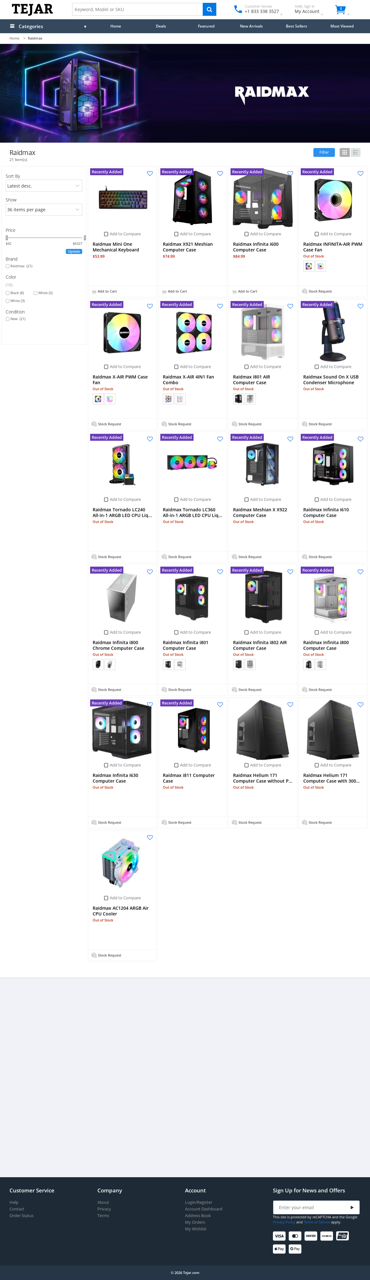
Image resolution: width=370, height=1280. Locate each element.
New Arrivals (251, 25)
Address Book (198, 1216)
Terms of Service (317, 1222)
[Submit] (352, 1207)
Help (13, 1202)
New (17, 319)
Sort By (13, 176)
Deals (161, 25)
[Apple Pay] (280, 1249)
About (103, 1202)
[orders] (44, 186)
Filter (324, 152)
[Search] (209, 9)
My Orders (195, 1222)
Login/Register (198, 1202)
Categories (31, 26)
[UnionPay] (343, 1236)
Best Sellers (296, 25)
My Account (312, 10)
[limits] (44, 210)
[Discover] (327, 1236)
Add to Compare (125, 234)
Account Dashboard (203, 1209)
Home (115, 25)
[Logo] (32, 14)
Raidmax (21, 266)
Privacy (104, 1209)
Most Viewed (342, 25)
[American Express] (312, 1236)
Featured (206, 25)
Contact (16, 1209)
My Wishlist (196, 1229)
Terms (103, 1216)
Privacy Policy (284, 1222)
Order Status (21, 1216)
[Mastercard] (296, 1236)
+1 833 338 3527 (261, 11)
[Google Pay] (296, 1249)
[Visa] (280, 1236)
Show (11, 200)
